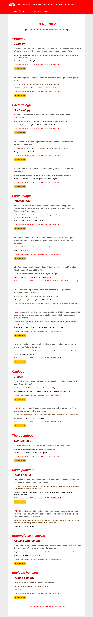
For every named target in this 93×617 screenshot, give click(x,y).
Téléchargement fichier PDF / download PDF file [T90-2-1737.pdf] (37, 128)
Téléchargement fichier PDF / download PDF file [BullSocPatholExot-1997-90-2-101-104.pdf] (46, 303)
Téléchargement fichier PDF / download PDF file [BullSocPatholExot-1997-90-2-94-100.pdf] (46, 281)
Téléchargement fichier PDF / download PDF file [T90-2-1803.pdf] (37, 155)
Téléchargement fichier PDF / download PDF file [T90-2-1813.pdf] (37, 91)
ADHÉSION (46, 11)
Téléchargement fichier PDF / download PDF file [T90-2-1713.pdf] (37, 593)
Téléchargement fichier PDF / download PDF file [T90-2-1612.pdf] (37, 498)
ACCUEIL (14, 11)
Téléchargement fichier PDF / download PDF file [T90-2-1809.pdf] (37, 182)
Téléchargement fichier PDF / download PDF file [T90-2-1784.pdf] (37, 64)
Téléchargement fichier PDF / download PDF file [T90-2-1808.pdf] (37, 358)
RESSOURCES (35, 11)
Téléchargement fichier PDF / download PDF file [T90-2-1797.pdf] (37, 456)
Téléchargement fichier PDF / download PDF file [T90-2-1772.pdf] (37, 395)
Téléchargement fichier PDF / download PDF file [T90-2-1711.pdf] (37, 331)
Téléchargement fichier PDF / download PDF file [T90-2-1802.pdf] (37, 422)
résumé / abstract (20, 68)
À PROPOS (23, 11)
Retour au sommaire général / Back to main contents (46, 29)
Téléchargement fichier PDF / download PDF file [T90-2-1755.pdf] (37, 224)
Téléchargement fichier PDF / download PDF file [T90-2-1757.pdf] (37, 254)
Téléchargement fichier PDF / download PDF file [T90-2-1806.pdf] (37, 559)
